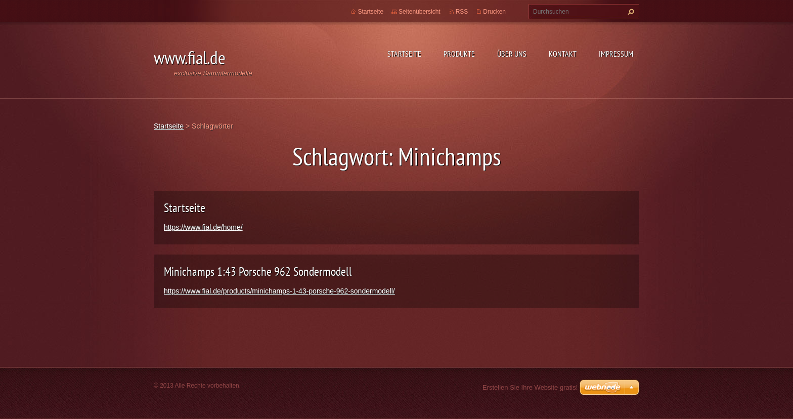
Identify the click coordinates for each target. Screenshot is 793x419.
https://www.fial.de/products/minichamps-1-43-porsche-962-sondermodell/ (279, 291)
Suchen (629, 11)
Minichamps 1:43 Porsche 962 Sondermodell (258, 271)
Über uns (511, 54)
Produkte (459, 54)
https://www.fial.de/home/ (203, 227)
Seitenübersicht (419, 11)
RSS (462, 11)
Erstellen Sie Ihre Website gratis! (530, 387)
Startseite (404, 54)
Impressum (616, 54)
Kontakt (563, 54)
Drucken (494, 11)
